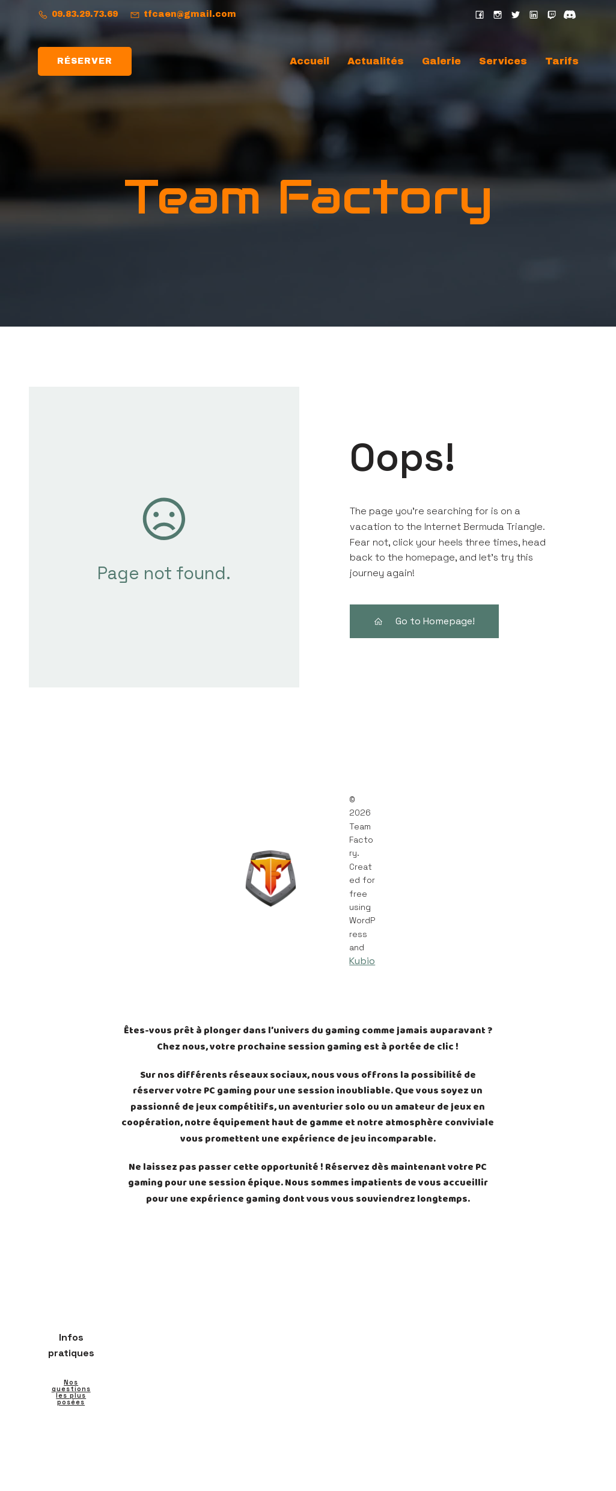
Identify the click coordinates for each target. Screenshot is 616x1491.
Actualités (375, 62)
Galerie (441, 62)
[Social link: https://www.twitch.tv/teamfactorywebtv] (552, 14)
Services (503, 62)
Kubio (362, 962)
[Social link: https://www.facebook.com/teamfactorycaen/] (480, 14)
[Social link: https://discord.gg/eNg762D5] (570, 14)
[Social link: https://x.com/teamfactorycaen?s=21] (516, 14)
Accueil (309, 62)
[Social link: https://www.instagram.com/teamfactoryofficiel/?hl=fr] (498, 14)
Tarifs (562, 62)
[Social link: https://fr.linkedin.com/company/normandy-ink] (534, 14)
